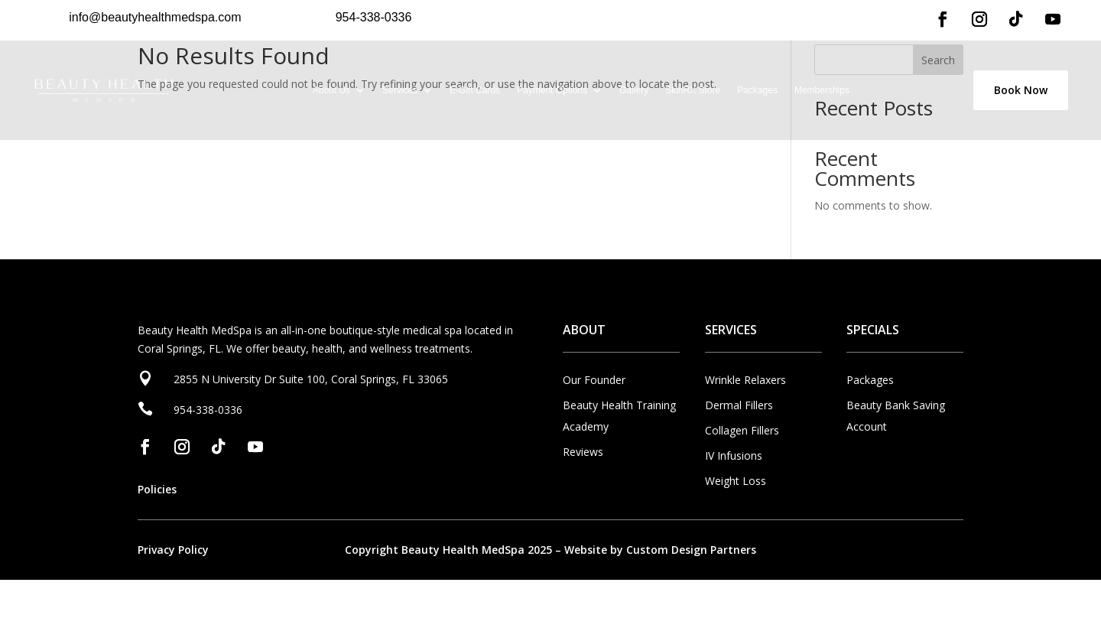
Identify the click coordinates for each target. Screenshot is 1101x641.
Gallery (633, 90)
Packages (757, 90)
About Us (331, 90)
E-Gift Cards (475, 90)
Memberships (821, 90)
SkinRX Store (692, 90)
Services (399, 90)
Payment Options (552, 90)
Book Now (1020, 90)
